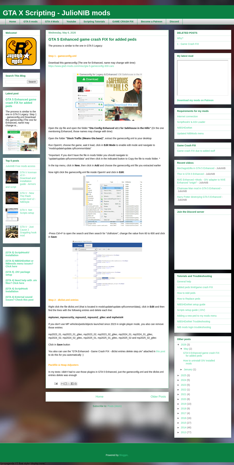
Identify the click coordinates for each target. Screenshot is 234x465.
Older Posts (158, 396)
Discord (174, 21)
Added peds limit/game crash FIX (195, 287)
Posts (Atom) (115, 406)
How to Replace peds (188, 298)
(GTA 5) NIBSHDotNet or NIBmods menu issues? (19, 262)
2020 (184, 399)
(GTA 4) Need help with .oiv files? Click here (21, 281)
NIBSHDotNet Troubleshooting (193, 321)
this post (160, 351)
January (188, 369)
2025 (184, 375)
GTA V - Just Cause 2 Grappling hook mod (28, 231)
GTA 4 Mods (52, 21)
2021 (184, 394)
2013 (184, 432)
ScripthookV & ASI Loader (191, 122)
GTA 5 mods (31, 21)
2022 (184, 389)
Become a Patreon (151, 21)
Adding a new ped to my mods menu (197, 315)
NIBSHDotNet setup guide (191, 304)
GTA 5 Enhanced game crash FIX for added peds (92, 39)
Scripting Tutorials (94, 21)
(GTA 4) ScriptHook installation (17, 290)
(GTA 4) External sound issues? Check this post (19, 298)
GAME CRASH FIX (123, 21)
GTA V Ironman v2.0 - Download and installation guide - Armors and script (21, 179)
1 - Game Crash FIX (188, 44)
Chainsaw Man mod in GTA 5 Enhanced (198, 188)
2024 (184, 380)
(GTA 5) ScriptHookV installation (17, 254)
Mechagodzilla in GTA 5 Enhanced (195, 168)
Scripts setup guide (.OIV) (191, 310)
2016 (184, 418)
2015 (184, 422)
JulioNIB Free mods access (20, 166)
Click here (11, 266)
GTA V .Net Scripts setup (27, 211)
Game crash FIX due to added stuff (196, 150)
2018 (184, 408)
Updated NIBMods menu (190, 133)
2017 (184, 413)
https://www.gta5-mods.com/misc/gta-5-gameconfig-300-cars (81, 66)
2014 (184, 427)
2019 (184, 403)
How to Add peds (186, 293)
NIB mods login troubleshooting (194, 327)
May (186, 348)
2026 (184, 344)
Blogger (123, 455)
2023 (184, 385)
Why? (180, 38)
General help (184, 281)
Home (12, 21)
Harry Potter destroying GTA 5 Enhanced (199, 196)
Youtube (71, 21)
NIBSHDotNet (184, 127)
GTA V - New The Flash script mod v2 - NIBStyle (28, 197)
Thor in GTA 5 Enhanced (190, 174)
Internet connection (187, 116)
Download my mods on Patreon (195, 100)
